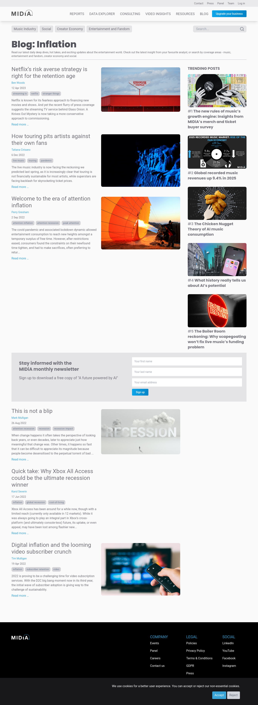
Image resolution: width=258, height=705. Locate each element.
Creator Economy (70, 29)
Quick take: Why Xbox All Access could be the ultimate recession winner (52, 478)
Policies (191, 643)
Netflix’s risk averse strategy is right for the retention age (49, 72)
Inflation (17, 502)
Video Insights (158, 14)
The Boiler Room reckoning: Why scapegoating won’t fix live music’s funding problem (217, 339)
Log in (241, 3)
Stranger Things (51, 93)
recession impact (63, 429)
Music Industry (25, 29)
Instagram (229, 666)
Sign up (140, 392)
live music (18, 160)
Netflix (34, 93)
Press (210, 3)
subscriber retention (38, 569)
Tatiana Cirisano (21, 149)
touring (33, 160)
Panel (220, 3)
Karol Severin (19, 491)
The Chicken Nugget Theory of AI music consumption (210, 229)
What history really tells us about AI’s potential (217, 283)
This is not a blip (32, 411)
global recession (36, 502)
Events (154, 643)
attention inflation (23, 223)
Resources (185, 14)
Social (46, 29)
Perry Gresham (20, 212)
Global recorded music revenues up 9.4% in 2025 (213, 175)
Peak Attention (71, 223)
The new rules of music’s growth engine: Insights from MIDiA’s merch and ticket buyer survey (215, 119)
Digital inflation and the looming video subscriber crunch (51, 548)
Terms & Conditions (199, 658)
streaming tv (20, 93)
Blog (204, 14)
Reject (233, 695)
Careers (155, 658)
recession (44, 429)
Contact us (157, 666)
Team (231, 3)
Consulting (130, 14)
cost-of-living (56, 502)
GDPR (190, 666)
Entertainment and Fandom (109, 29)
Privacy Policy (195, 651)
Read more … (20, 124)
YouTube (228, 651)
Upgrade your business (229, 13)
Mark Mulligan (19, 417)
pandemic (46, 160)
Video (56, 569)
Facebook (228, 658)
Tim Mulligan (19, 558)
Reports (77, 14)
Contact (198, 3)
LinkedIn (228, 643)
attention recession (48, 223)
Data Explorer (102, 14)
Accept (219, 695)
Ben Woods (18, 82)
